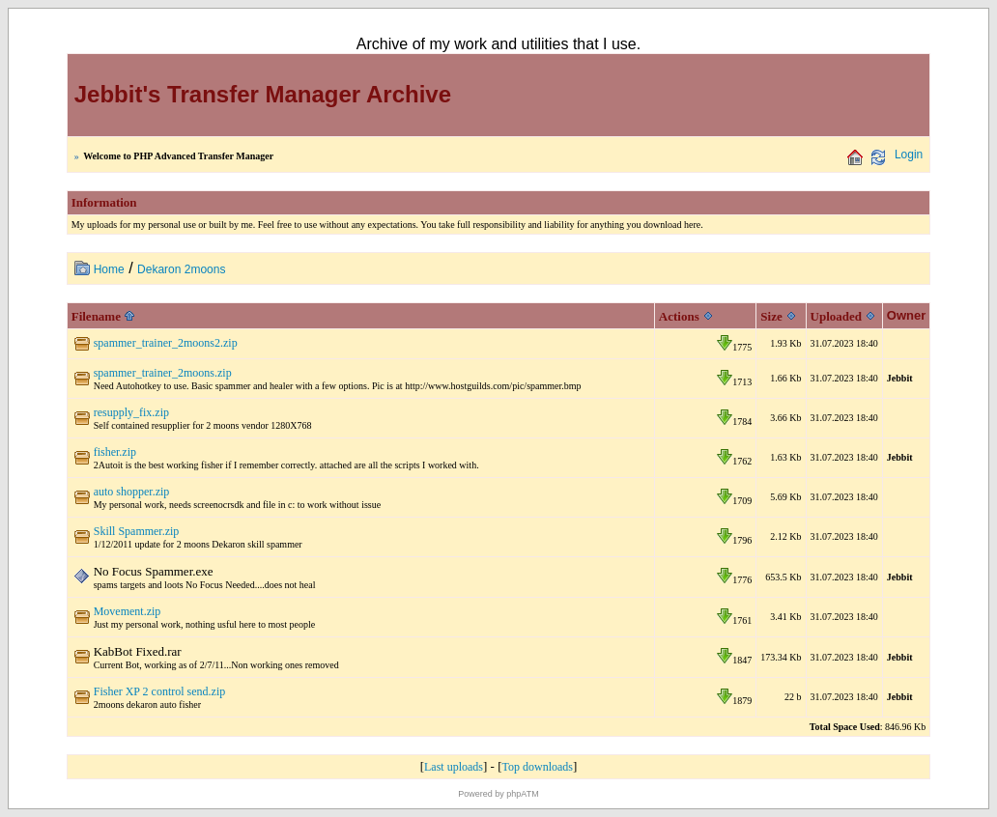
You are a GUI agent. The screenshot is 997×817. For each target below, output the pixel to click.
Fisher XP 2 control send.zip (160, 691)
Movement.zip (127, 611)
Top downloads (538, 767)
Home (109, 269)
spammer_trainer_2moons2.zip (166, 343)
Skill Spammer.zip (137, 531)
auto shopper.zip (132, 491)
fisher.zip (115, 452)
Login (909, 154)
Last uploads (453, 767)
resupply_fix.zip (131, 412)
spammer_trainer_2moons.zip (163, 373)
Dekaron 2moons (181, 269)
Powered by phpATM (498, 794)
